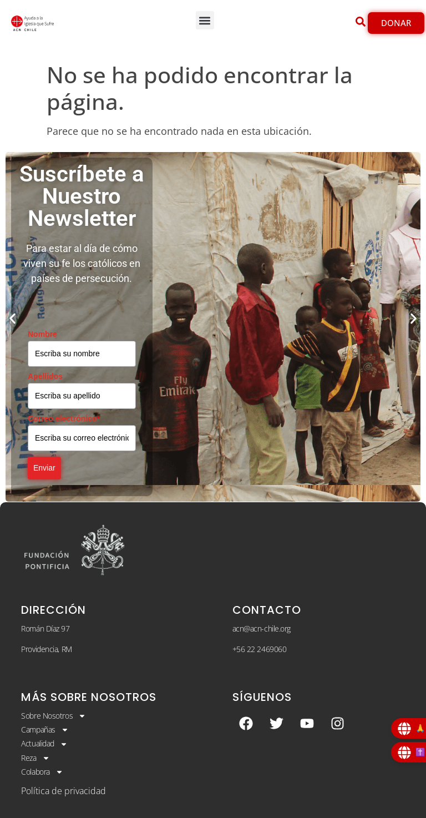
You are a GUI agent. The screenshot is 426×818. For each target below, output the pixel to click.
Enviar (44, 467)
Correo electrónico (64, 418)
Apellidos (45, 376)
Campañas (44, 730)
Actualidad (44, 744)
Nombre (42, 334)
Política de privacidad (63, 791)
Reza (35, 758)
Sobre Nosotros (53, 716)
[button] (205, 20)
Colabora (42, 772)
